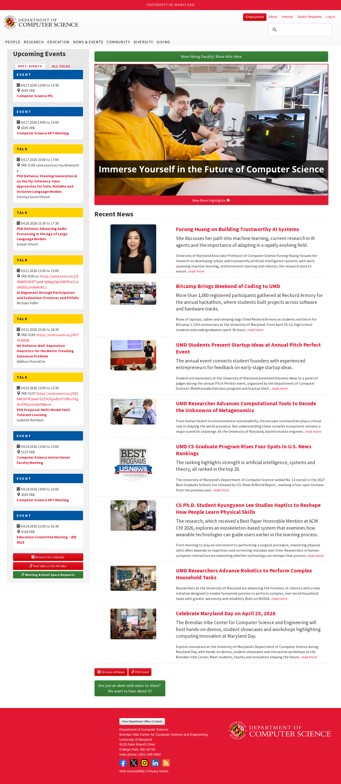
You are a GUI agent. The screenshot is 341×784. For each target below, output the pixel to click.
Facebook (123, 763)
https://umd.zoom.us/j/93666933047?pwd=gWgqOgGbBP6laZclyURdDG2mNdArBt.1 (48, 281)
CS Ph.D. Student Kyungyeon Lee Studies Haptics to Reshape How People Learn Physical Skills (248, 508)
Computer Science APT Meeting (43, 133)
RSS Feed (139, 672)
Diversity (143, 42)
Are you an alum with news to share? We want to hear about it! (129, 688)
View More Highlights (211, 200)
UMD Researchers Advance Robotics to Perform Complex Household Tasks (244, 574)
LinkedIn (155, 763)
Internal (287, 17)
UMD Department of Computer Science (41, 22)
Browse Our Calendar (48, 557)
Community (118, 42)
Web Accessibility (132, 771)
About (273, 17)
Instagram (144, 763)
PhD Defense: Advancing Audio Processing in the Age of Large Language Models (42, 233)
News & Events (88, 42)
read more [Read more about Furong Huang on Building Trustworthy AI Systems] (196, 271)
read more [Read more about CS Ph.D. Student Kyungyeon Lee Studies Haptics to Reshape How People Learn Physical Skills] (316, 555)
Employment (255, 17)
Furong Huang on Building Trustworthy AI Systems (237, 229)
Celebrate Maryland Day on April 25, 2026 (226, 613)
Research (34, 42)
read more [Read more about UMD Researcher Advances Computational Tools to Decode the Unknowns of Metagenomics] (313, 431)
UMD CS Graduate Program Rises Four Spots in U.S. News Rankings (243, 450)
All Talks (61, 66)
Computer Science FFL (35, 95)
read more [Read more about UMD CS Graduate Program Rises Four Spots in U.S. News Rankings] (221, 490)
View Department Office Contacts (142, 721)
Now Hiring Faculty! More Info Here (211, 56)
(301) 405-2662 (149, 754)
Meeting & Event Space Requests (48, 575)
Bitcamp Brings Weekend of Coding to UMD (228, 286)
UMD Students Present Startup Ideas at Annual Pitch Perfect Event (248, 348)
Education (58, 42)
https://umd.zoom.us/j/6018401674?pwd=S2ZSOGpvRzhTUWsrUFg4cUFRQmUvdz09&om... (47, 399)
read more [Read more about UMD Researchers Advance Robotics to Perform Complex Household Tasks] (279, 598)
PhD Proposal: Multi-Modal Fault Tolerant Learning (43, 412)
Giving (163, 42)
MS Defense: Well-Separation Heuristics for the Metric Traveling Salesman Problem (45, 350)
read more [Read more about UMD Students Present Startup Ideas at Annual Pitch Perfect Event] (280, 388)
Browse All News (111, 672)
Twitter (133, 763)
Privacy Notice (158, 771)
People (13, 42)
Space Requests (309, 17)
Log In (330, 17)
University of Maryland (170, 5)
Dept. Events (32, 65)
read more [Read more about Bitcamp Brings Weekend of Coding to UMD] (255, 329)
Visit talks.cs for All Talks (48, 566)
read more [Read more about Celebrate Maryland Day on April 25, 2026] (309, 657)
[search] (299, 30)
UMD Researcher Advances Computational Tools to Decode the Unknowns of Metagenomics (246, 407)
